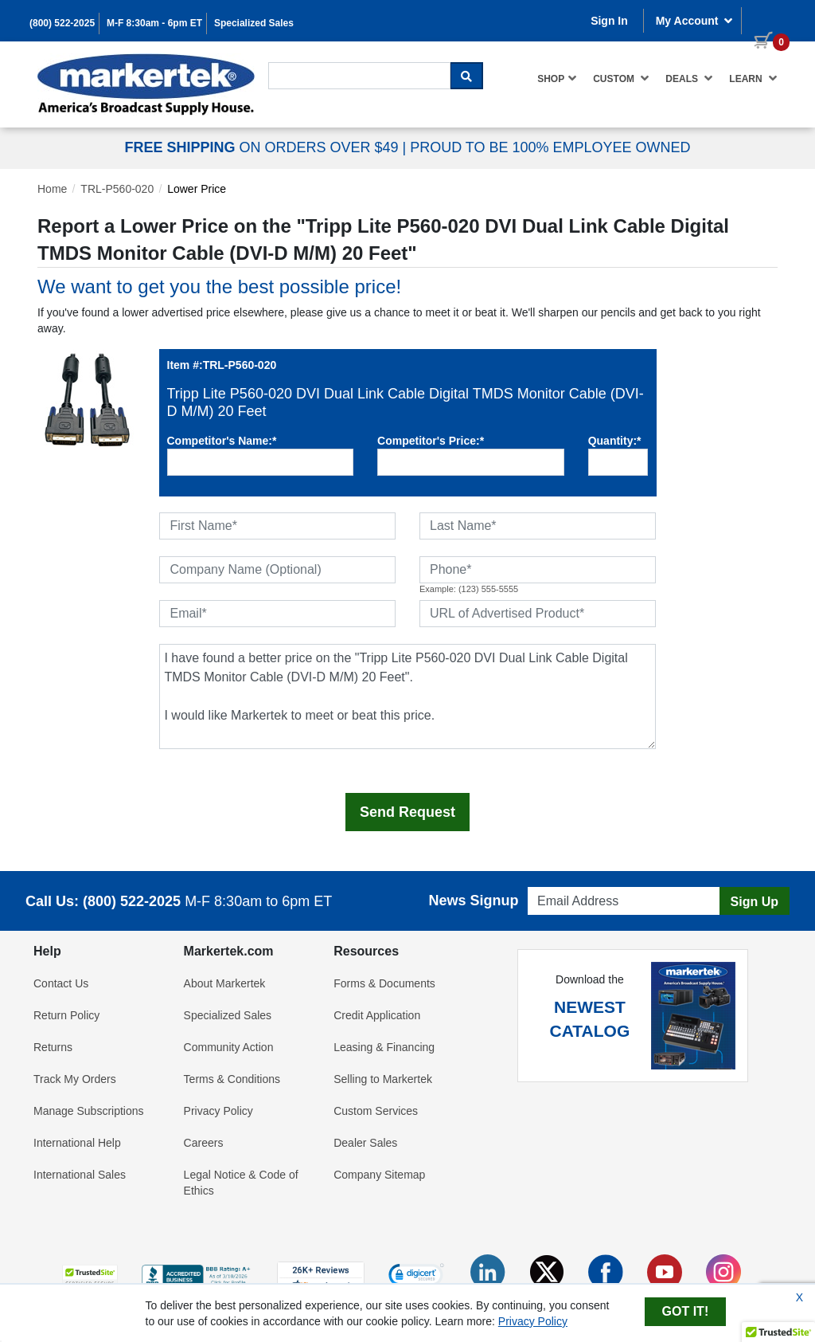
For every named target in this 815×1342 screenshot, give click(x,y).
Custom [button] (621, 78)
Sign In (609, 20)
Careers (204, 1142)
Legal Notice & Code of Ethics (241, 1182)
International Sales (79, 1174)
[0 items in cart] (766, 19)
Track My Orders (74, 1079)
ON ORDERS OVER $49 (263, 147)
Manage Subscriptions (88, 1111)
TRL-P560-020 (117, 188)
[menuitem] (557, 78)
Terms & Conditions (232, 1079)
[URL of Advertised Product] (537, 613)
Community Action (229, 1047)
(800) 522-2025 (62, 23)
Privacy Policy (218, 1111)
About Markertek (225, 983)
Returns (52, 1047)
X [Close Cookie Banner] (799, 1297)
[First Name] (277, 526)
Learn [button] (753, 78)
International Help (77, 1142)
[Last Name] (537, 526)
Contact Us (60, 983)
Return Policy (66, 1015)
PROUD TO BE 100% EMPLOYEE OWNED (550, 147)
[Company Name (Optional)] (277, 569)
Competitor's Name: (222, 440)
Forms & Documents (384, 983)
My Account (695, 20)
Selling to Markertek (382, 1079)
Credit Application (376, 1015)
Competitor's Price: (430, 440)
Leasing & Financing (384, 1047)
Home (52, 188)
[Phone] (537, 569)
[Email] (277, 613)
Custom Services (375, 1111)
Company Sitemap (379, 1174)
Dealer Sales (365, 1142)
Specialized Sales (254, 23)
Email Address (558, 882)
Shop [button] (557, 78)
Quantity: (614, 440)
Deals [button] (689, 78)
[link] (416, 1276)
